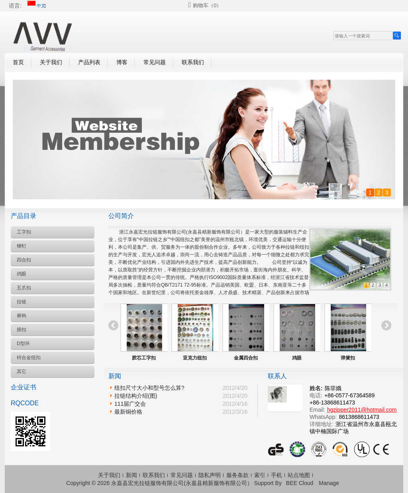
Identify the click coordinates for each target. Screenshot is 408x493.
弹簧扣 (348, 358)
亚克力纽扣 (195, 358)
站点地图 (299, 475)
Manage (329, 483)
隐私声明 (209, 475)
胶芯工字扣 (144, 358)
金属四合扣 (246, 358)
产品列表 (89, 62)
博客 (122, 62)
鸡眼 (297, 358)
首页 (18, 62)
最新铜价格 (128, 412)
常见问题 (154, 62)
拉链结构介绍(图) (135, 396)
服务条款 (237, 475)
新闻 (131, 475)
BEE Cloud (299, 483)
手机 (276, 475)
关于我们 (51, 62)
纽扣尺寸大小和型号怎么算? (149, 388)
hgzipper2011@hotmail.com (362, 410)
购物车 (207, 5)
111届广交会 (130, 404)
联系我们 (193, 62)
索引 (259, 475)
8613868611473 (359, 417)
